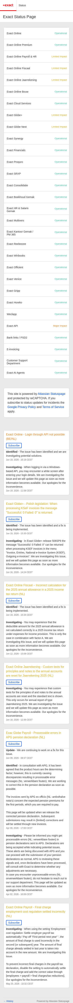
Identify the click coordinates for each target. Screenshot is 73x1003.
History (8, 1001)
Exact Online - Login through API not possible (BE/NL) (36, 436)
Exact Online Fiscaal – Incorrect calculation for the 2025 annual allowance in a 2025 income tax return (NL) (36, 590)
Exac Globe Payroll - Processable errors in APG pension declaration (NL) (34, 735)
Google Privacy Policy (21, 407)
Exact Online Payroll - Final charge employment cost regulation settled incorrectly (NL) (36, 912)
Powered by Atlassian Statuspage (53, 1001)
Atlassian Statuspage (51, 393)
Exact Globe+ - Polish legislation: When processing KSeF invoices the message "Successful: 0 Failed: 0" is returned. (32, 508)
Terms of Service (53, 407)
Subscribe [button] (14, 445)
